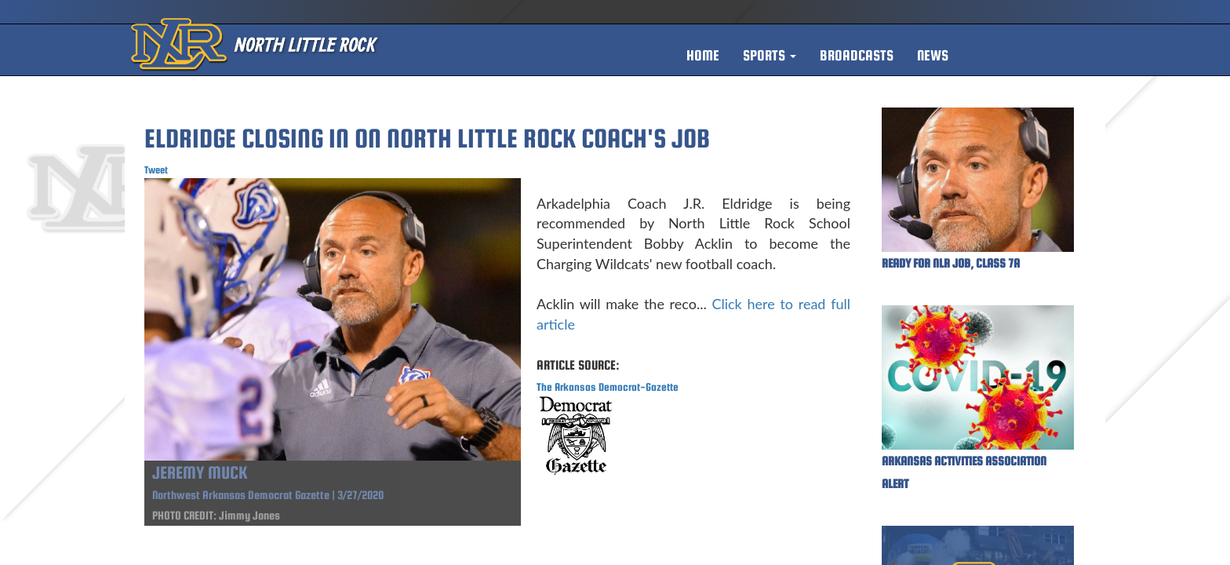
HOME (702, 55)
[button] (769, 55)
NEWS (932, 55)
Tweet (156, 170)
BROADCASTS (856, 55)
